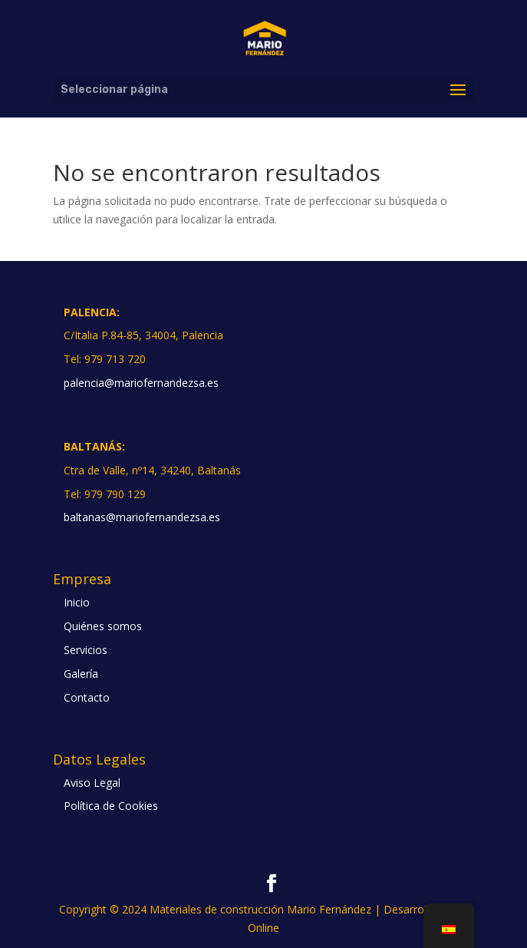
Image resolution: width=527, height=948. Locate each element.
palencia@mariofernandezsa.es (141, 382)
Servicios (85, 649)
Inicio (77, 602)
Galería (81, 673)
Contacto (87, 697)
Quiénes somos (103, 626)
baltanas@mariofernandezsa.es (142, 517)
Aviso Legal (92, 782)
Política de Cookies (111, 805)
